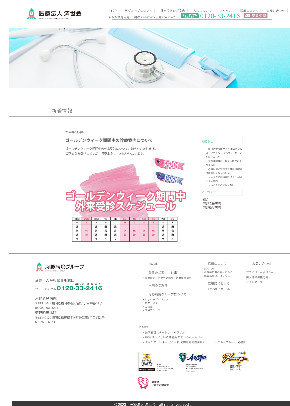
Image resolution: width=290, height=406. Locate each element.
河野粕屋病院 (212, 207)
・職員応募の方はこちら (216, 275)
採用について (249, 11)
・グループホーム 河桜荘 (230, 342)
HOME (153, 263)
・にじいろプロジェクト (156, 299)
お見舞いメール (219, 289)
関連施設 (143, 326)
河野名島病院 (212, 203)
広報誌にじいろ (219, 283)
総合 (206, 199)
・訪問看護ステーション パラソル (163, 332)
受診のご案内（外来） (164, 272)
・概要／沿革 (150, 303)
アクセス (226, 11)
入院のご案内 (158, 285)
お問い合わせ (276, 11)
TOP (114, 11)
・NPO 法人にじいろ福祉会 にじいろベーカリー (172, 337)
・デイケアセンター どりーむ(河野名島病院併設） (173, 342)
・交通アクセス (151, 310)
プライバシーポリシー (260, 272)
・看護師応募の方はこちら (217, 272)
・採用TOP (208, 268)
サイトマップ (254, 282)
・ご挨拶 (147, 306)
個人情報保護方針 (257, 277)
